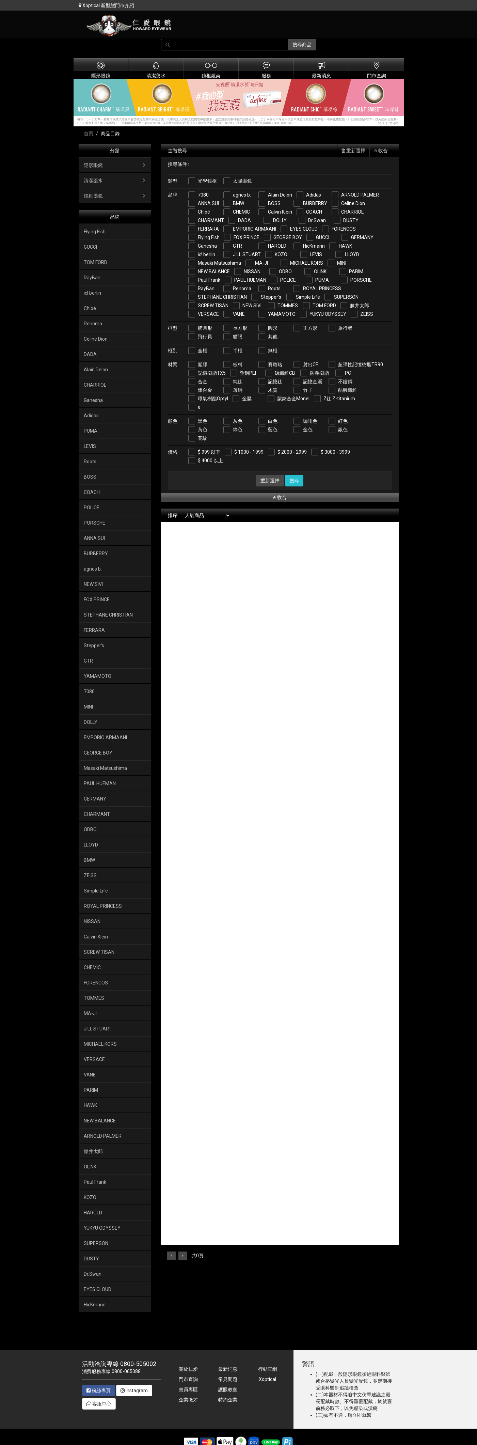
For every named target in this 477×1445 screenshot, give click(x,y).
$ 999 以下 (209, 452)
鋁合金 (205, 390)
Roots (274, 288)
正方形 (310, 328)
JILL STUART (247, 254)
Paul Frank (209, 280)
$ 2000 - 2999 (292, 452)
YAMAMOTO (282, 314)
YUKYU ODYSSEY (327, 314)
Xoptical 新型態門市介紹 (106, 5)
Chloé (204, 212)
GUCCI (322, 237)
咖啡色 (310, 421)
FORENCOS (344, 229)
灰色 (237, 421)
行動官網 (267, 1369)
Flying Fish (209, 237)
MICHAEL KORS (306, 263)
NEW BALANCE (214, 271)
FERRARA (208, 229)
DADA (244, 220)
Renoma (242, 288)
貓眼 (237, 336)
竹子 (308, 390)
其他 (272, 336)
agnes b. (242, 195)
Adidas (313, 195)
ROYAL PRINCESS (322, 288)
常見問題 (227, 1379)
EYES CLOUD (304, 229)
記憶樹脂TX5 (212, 373)
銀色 (343, 429)
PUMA (322, 280)
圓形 (272, 328)
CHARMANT (211, 220)
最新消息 (227, 1369)
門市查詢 (188, 1379)
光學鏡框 (207, 181)
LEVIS (316, 254)
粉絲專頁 (98, 1390)
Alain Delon (280, 195)
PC (348, 373)
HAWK (345, 246)
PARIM (356, 271)
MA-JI (261, 263)
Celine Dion (353, 203)
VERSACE (208, 314)
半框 (237, 350)
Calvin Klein (280, 212)
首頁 (88, 133)
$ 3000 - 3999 (335, 452)
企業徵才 (188, 1399)
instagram (134, 1390)
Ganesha (207, 246)
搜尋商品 (302, 44)
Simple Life (308, 297)
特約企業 (227, 1399)
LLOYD (352, 254)
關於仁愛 (188, 1369)
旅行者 (345, 328)
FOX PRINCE (246, 237)
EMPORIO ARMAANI (254, 229)
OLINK (320, 271)
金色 (308, 429)
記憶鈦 (275, 381)
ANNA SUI (208, 203)
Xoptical (267, 1379)
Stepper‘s (271, 297)
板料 (237, 364)
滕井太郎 (359, 305)
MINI (341, 263)
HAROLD (277, 246)
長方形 (240, 328)
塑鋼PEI (248, 373)
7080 (203, 195)
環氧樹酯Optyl (213, 398)
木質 (272, 390)
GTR (237, 246)
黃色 (202, 429)
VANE (239, 314)
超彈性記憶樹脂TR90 (360, 364)
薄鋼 (237, 390)
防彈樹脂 (319, 373)
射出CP (311, 364)
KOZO (281, 254)
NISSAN (252, 271)
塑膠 (202, 364)
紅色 (343, 421)
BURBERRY (315, 203)
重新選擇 (353, 150)
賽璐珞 (275, 364)
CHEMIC (241, 212)
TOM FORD (324, 305)
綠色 (237, 429)
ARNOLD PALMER (360, 195)
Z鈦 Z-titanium (339, 398)
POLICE (288, 280)
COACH (314, 212)
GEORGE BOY (287, 237)
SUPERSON (346, 297)
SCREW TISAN (213, 305)
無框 (272, 350)
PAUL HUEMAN (250, 280)
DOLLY (280, 220)
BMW (238, 203)
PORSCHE (361, 280)
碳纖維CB (285, 373)
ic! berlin (206, 254)
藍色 (272, 429)
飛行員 (205, 336)
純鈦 (237, 381)
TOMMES (287, 305)
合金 (202, 381)
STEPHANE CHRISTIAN (222, 297)
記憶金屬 (312, 381)
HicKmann (314, 246)
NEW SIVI (251, 305)
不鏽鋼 (345, 381)
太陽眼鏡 (242, 181)
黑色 (202, 421)
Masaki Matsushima (219, 263)
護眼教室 (227, 1389)
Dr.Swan (317, 220)
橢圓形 (205, 328)
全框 (202, 350)
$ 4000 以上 (210, 460)
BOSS (274, 203)
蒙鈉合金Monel (293, 398)
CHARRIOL (352, 212)
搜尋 (294, 480)
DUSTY (351, 220)
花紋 (202, 438)
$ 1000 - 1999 (249, 452)
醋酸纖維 (347, 390)
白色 (272, 421)
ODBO (285, 271)
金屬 (247, 398)
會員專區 (188, 1389)
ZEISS (366, 314)
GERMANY (362, 237)
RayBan (206, 288)
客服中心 (98, 1404)
